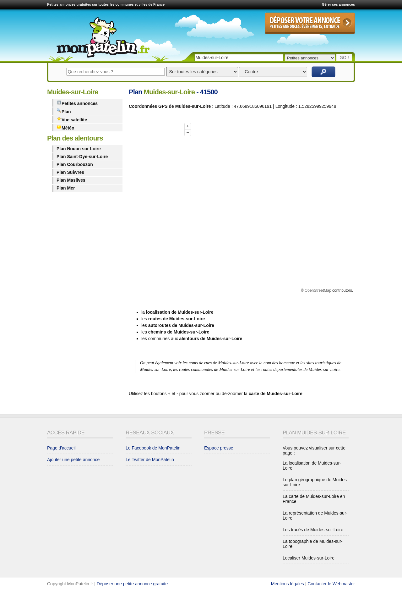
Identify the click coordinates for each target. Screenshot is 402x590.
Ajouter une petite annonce (73, 459)
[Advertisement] (154, 208)
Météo (65, 127)
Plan (64, 111)
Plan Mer (66, 187)
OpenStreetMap (318, 290)
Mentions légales (287, 583)
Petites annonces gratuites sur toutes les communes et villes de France (106, 4)
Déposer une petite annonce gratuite (132, 583)
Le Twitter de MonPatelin (150, 459)
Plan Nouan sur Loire (79, 148)
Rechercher (323, 71)
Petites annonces (77, 103)
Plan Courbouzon (75, 164)
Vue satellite (72, 119)
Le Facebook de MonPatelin (153, 447)
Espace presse (218, 447)
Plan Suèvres (70, 172)
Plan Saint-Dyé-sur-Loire (82, 156)
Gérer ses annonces (338, 4)
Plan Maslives (71, 180)
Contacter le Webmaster (331, 583)
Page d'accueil (61, 447)
